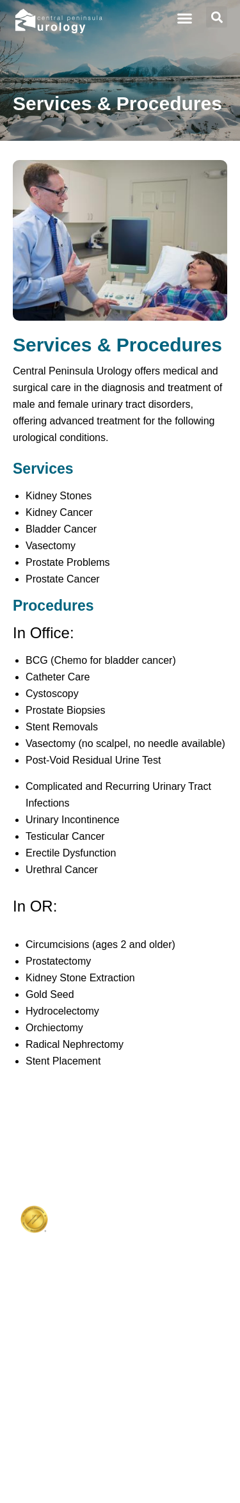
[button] (185, 18)
